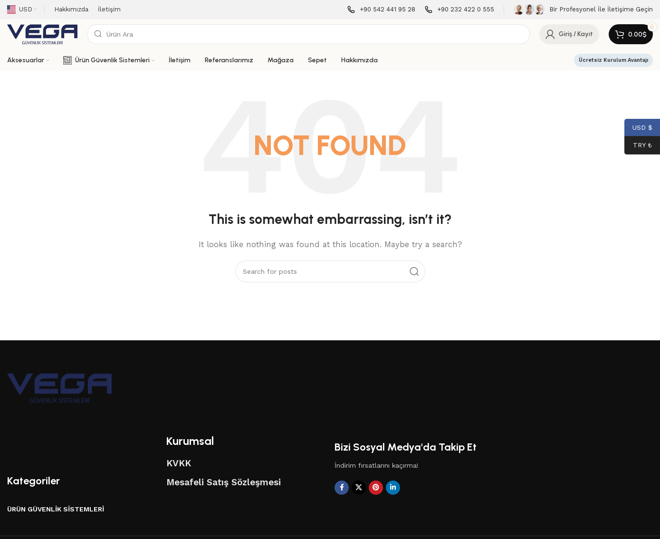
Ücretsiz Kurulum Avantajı (613, 60)
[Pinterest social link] (376, 488)
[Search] (308, 34)
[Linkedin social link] (393, 488)
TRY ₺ (638, 145)
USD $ (638, 127)
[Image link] (59, 387)
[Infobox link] (381, 10)
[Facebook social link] (342, 488)
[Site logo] (42, 33)
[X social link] (359, 488)
